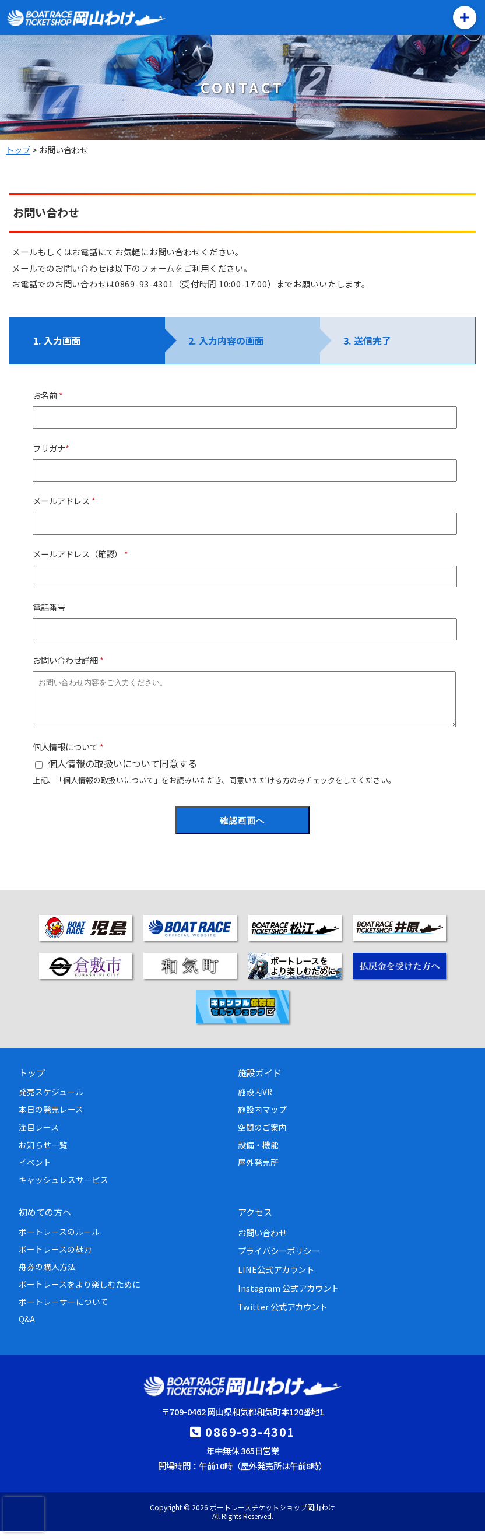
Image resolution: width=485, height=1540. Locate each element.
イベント (35, 1171)
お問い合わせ (262, 1241)
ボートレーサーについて (63, 1310)
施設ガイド (260, 1081)
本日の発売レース (51, 1118)
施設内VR (255, 1100)
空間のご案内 (262, 1136)
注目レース (39, 1136)
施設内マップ (262, 1118)
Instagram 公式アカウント (288, 1296)
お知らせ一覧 (43, 1153)
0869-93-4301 (249, 1440)
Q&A (27, 1328)
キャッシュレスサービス (63, 1188)
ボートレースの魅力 (55, 1258)
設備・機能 (258, 1153)
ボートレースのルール (59, 1240)
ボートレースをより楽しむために (79, 1293)
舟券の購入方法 (47, 1275)
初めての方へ (45, 1220)
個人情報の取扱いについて (108, 788)
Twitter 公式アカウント (283, 1315)
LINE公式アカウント (276, 1278)
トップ (32, 1081)
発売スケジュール (51, 1100)
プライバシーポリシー (278, 1259)
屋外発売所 (258, 1171)
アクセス (255, 1220)
